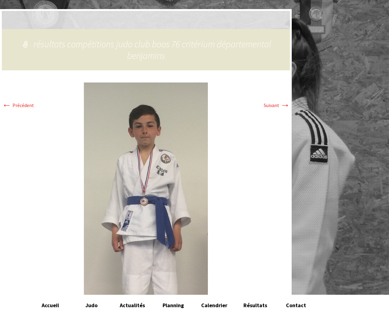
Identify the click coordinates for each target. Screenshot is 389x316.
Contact (296, 305)
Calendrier (214, 305)
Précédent (18, 105)
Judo (91, 305)
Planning (173, 305)
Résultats (255, 305)
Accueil (50, 305)
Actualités (132, 305)
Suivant (277, 105)
